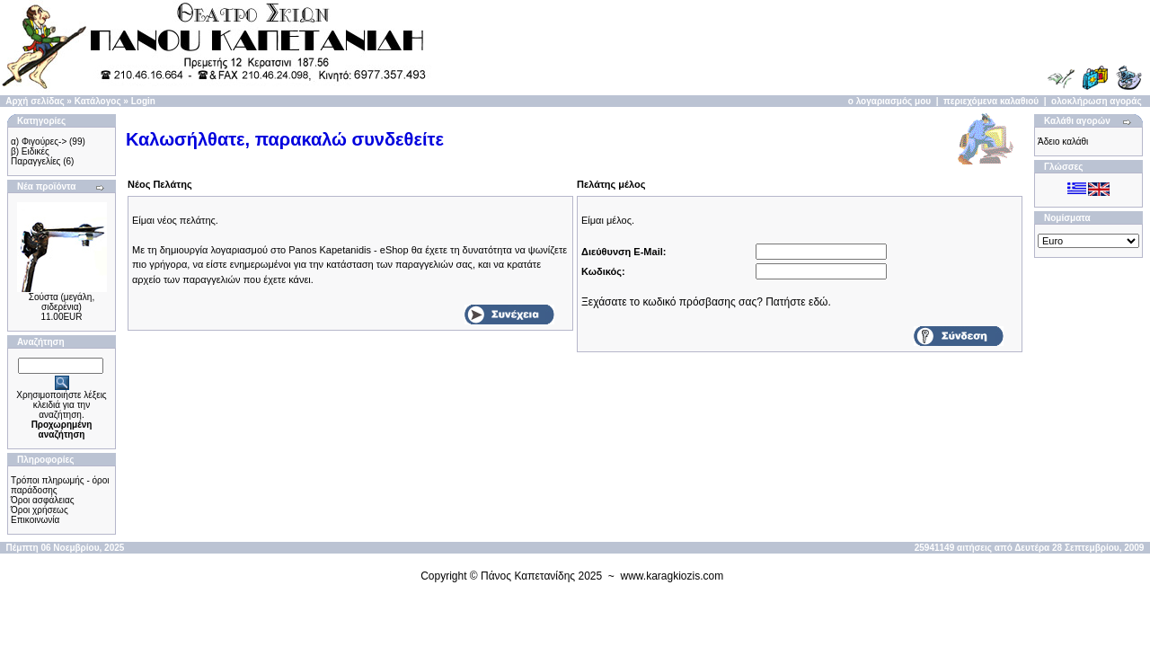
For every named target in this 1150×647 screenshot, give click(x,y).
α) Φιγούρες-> (38, 141)
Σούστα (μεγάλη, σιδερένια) (61, 302)
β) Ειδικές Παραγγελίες (35, 156)
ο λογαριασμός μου (889, 101)
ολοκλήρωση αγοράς (1096, 101)
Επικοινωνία (35, 520)
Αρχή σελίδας (34, 101)
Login (143, 101)
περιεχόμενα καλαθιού (991, 101)
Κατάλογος (98, 101)
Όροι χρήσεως (39, 510)
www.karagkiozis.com (672, 576)
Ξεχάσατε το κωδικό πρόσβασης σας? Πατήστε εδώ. (706, 302)
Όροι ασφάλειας (43, 500)
